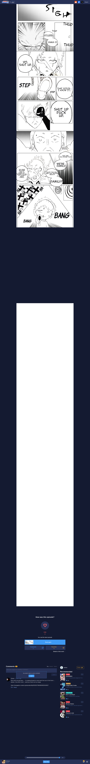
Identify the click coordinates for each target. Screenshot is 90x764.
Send (54, 674)
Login (31, 675)
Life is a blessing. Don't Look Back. (73, 696)
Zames (12, 678)
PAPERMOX (69, 676)
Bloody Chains (70, 703)
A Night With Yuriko (71, 685)
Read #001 (46, 761)
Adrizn (7, 762)
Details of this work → (59, 651)
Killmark (8, 761)
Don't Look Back (70, 694)
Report (86, 2)
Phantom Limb (70, 713)
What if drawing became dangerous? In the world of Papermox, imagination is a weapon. (74, 677)
